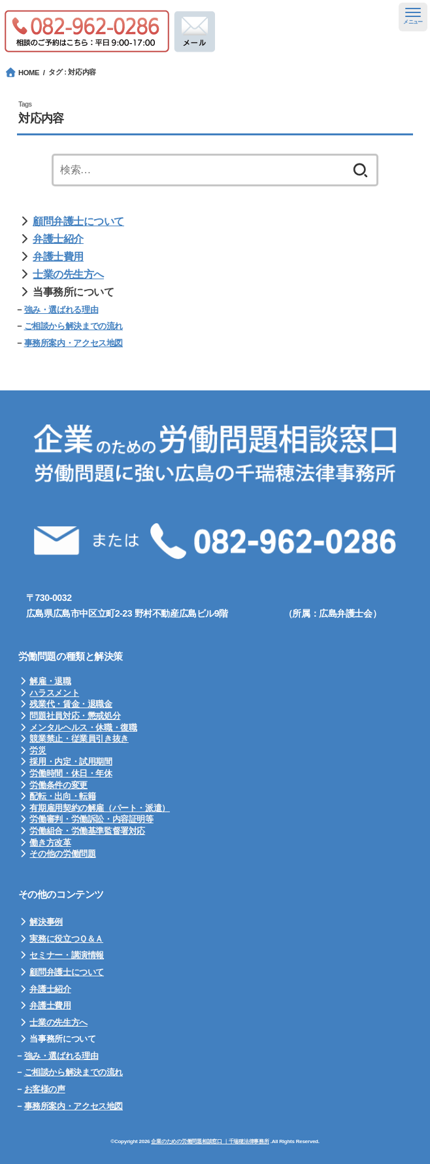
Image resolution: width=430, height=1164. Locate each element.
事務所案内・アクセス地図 (73, 343)
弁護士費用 (58, 256)
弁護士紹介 (58, 239)
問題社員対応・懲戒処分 (74, 716)
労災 (37, 750)
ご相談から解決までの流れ (73, 326)
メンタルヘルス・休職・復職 (83, 727)
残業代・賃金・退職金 (70, 704)
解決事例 (45, 922)
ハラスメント (54, 693)
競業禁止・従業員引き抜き (78, 739)
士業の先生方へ (68, 274)
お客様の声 (44, 1089)
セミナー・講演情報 (66, 955)
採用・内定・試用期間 (70, 761)
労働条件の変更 (58, 785)
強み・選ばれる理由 (61, 310)
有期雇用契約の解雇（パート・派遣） (99, 808)
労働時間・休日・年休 (70, 773)
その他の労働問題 (62, 854)
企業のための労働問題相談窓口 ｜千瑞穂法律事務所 (210, 1141)
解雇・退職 (50, 681)
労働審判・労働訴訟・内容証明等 (91, 819)
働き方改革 (50, 842)
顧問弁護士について (78, 221)
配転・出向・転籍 (62, 796)
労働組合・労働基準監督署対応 (87, 831)
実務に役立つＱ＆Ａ (66, 939)
